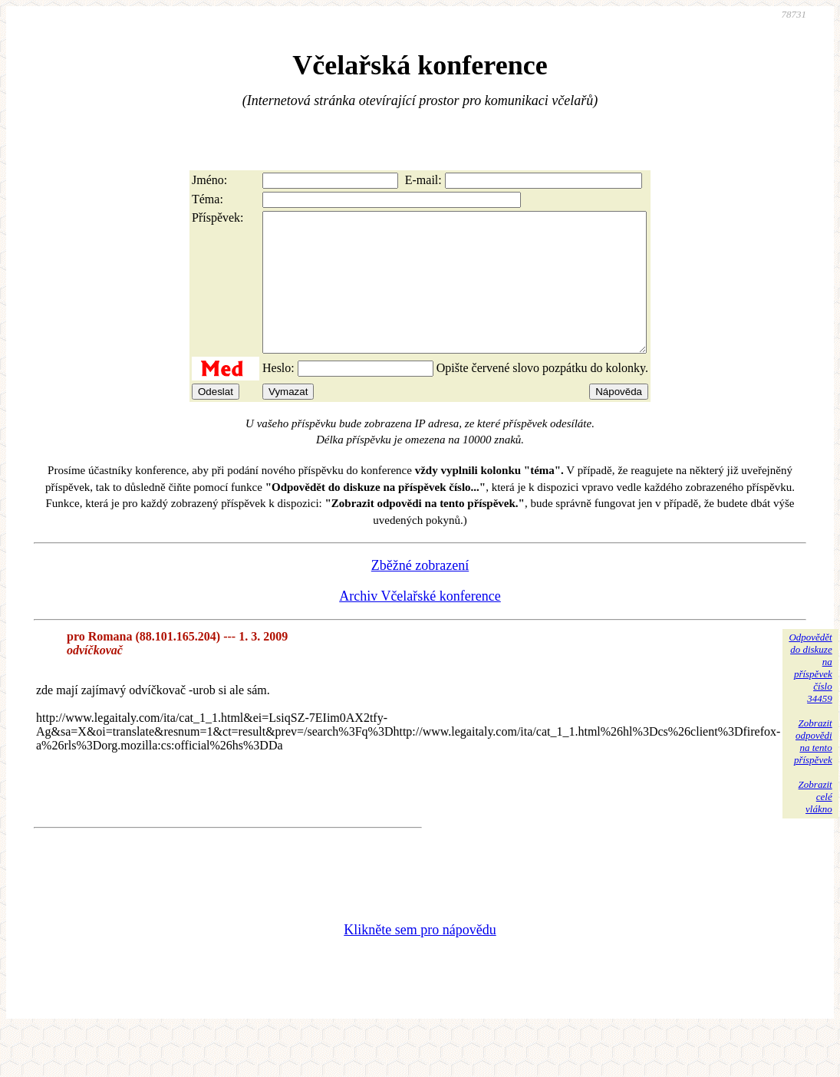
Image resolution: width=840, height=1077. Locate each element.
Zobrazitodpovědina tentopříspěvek (813, 769)
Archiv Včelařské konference (420, 623)
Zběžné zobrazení (420, 593)
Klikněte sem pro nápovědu (420, 957)
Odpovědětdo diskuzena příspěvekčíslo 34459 (810, 695)
